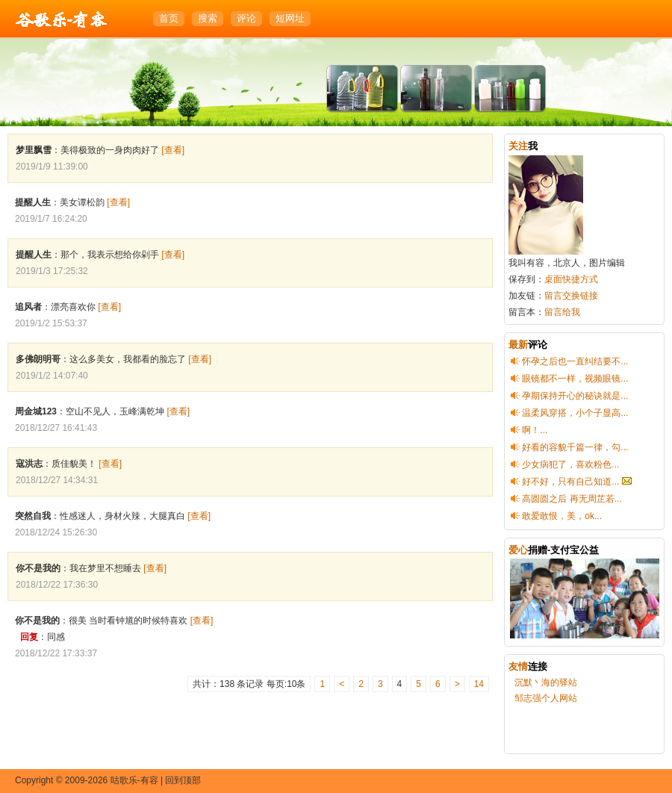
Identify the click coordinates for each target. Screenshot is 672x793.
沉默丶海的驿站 (545, 682)
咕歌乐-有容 (61, 19)
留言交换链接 (571, 295)
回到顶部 (183, 780)
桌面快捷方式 (571, 279)
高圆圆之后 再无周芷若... (571, 499)
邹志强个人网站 (545, 698)
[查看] (172, 150)
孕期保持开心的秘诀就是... (575, 396)
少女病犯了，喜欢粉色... (570, 464)
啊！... (534, 430)
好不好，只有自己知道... (570, 481)
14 (479, 684)
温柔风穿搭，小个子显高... (575, 413)
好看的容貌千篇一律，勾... (575, 447)
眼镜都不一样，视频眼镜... (575, 378)
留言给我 (562, 312)
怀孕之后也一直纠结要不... (575, 361)
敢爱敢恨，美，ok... (562, 516)
